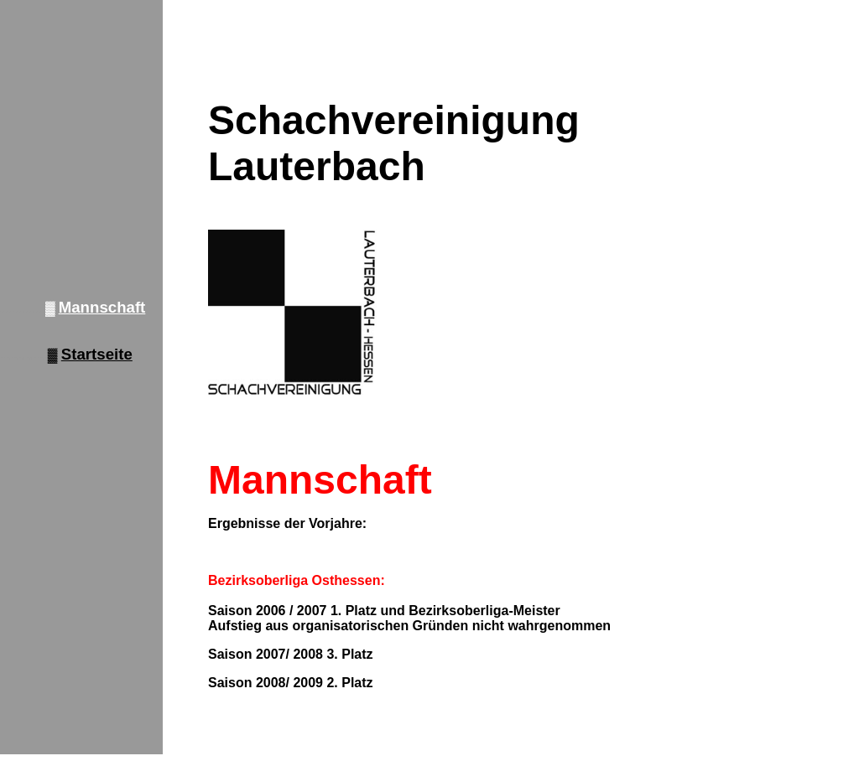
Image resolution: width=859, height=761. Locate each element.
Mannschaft (102, 307)
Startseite (97, 354)
